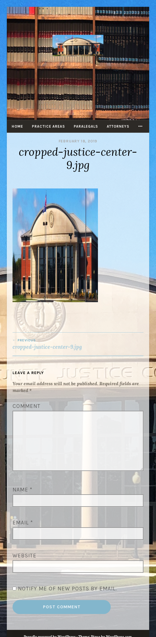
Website (24, 555)
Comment (26, 406)
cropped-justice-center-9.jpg (78, 344)
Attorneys (118, 126)
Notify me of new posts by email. (67, 588)
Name (22, 489)
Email (23, 522)
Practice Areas (48, 126)
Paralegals (86, 126)
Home (17, 126)
